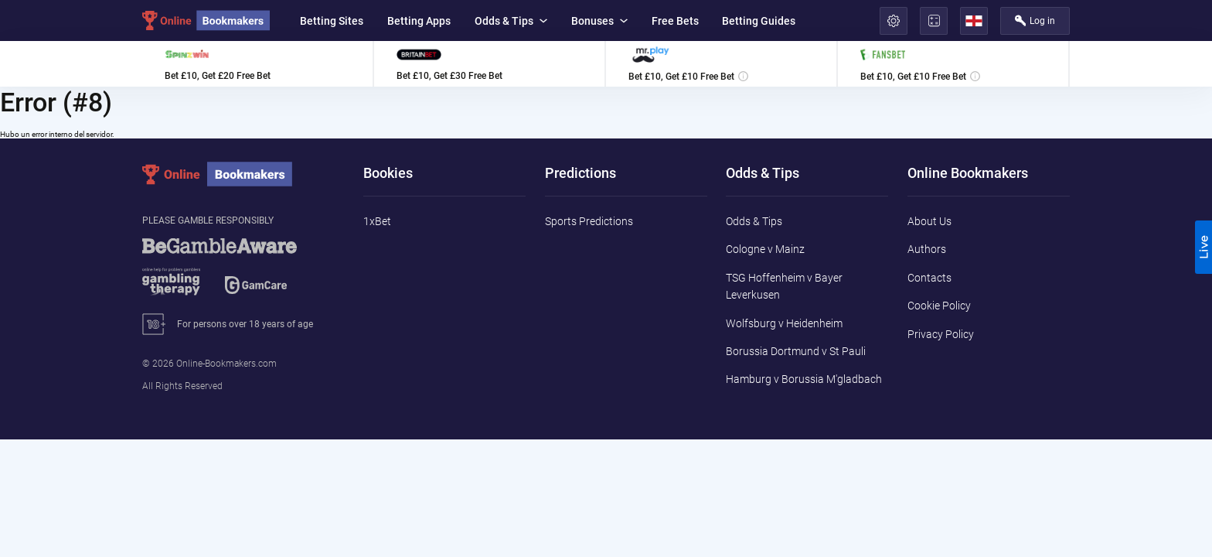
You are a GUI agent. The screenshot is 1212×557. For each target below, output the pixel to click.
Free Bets (675, 21)
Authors (926, 249)
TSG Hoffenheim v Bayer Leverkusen (784, 286)
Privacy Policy (940, 334)
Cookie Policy (939, 305)
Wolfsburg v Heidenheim (784, 323)
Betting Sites (331, 21)
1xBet (377, 221)
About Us (929, 221)
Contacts (929, 278)
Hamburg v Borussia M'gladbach (804, 379)
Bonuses (599, 21)
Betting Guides (758, 21)
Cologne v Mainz (765, 249)
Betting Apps (419, 21)
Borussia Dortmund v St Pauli (796, 351)
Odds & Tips (511, 21)
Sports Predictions (589, 221)
